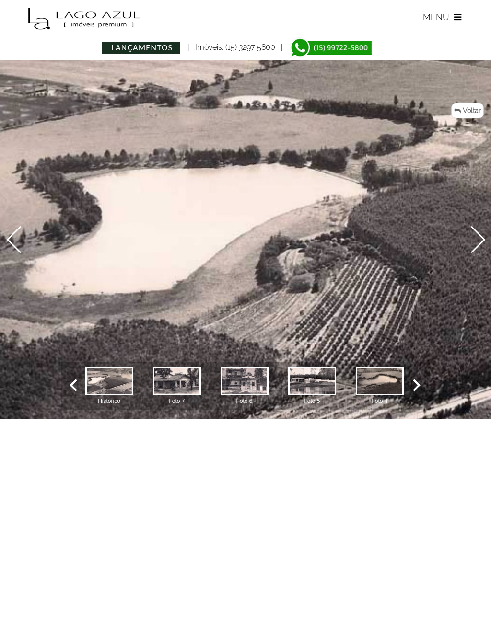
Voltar (467, 111)
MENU (443, 17)
